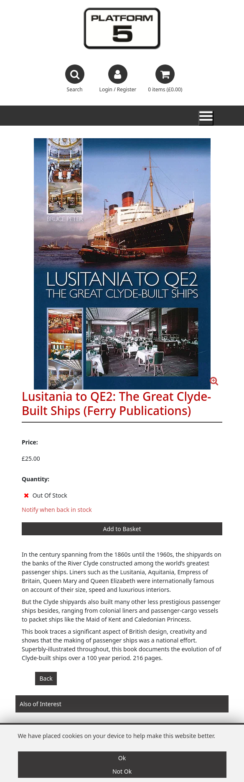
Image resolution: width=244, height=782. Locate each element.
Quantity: (35, 479)
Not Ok (122, 771)
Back (46, 678)
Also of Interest (40, 704)
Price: (30, 442)
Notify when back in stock (57, 510)
